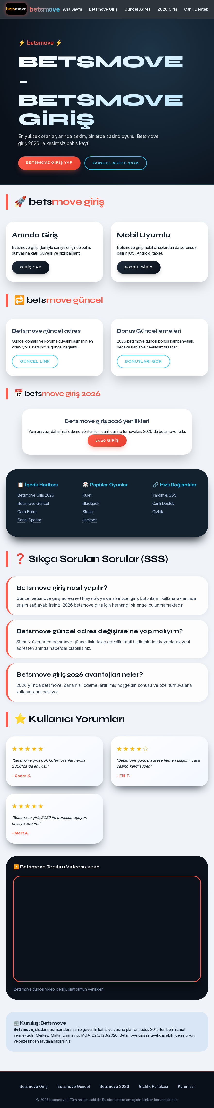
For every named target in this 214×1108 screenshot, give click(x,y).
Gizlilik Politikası (153, 1086)
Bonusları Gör (143, 361)
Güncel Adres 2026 (116, 163)
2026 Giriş (167, 9)
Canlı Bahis (27, 511)
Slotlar (88, 511)
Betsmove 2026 (114, 1086)
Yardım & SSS (164, 495)
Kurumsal (186, 1086)
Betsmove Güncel (33, 503)
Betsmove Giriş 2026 (35, 495)
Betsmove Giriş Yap (49, 162)
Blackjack (90, 503)
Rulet (86, 495)
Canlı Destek (196, 9)
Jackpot (89, 520)
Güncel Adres (137, 9)
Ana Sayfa (72, 9)
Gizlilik (157, 511)
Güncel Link (35, 361)
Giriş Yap (30, 267)
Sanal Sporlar (29, 520)
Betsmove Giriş (103, 9)
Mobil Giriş (139, 267)
